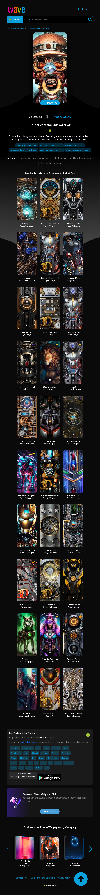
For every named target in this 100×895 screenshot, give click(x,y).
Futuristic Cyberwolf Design (73, 388)
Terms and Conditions (45, 877)
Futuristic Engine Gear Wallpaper (73, 551)
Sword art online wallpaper (51, 145)
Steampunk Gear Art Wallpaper (73, 442)
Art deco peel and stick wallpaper (23, 150)
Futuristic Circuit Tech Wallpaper (73, 660)
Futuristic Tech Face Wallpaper (73, 496)
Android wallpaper (29, 742)
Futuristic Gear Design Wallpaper (50, 551)
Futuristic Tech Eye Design (27, 333)
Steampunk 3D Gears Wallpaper (50, 605)
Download (50, 103)
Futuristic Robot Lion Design (73, 333)
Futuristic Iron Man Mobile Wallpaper (27, 551)
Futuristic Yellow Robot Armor (73, 605)
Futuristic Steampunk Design (27, 279)
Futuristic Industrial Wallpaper (27, 388)
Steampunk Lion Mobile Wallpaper (50, 388)
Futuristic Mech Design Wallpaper (73, 279)
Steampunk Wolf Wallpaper (26, 660)
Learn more (50, 811)
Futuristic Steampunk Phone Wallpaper (50, 224)
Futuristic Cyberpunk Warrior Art (50, 660)
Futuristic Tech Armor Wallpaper (50, 442)
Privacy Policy (63, 877)
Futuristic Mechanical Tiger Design (50, 279)
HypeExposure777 (57, 116)
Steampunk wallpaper (38, 28)
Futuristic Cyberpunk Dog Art (27, 714)
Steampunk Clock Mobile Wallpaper (50, 333)
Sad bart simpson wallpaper (51, 150)
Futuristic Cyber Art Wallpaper (26, 605)
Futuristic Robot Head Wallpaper (73, 224)
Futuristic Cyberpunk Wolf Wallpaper (26, 496)
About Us (29, 877)
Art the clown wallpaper (74, 145)
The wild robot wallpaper (27, 145)
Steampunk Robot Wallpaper (27, 224)
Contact (19, 877)
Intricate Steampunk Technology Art (73, 714)
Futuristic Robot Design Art (50, 714)
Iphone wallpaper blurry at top (78, 150)
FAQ (74, 877)
